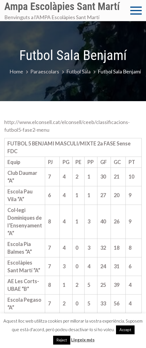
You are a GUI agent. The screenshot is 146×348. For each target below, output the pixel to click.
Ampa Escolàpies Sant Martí (62, 7)
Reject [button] (62, 340)
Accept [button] (125, 329)
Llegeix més (83, 339)
